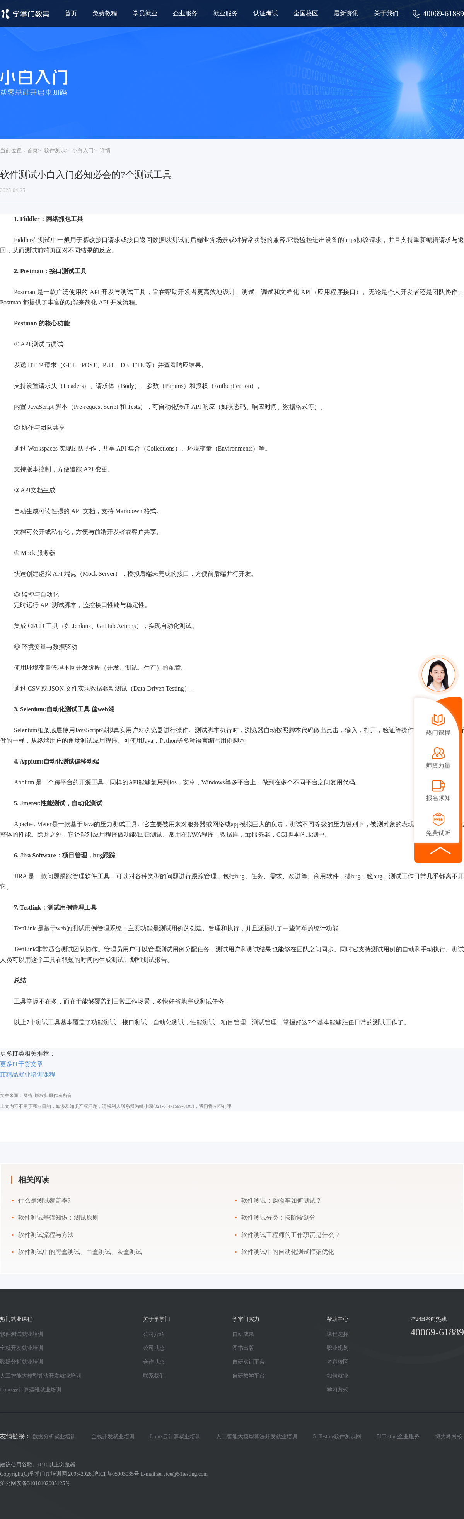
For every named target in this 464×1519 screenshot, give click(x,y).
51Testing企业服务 (398, 1436)
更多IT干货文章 (21, 1064)
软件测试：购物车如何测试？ (281, 1200)
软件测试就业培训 (21, 1334)
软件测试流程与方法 (46, 1235)
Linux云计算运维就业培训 (30, 1390)
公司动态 (154, 1348)
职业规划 (337, 1348)
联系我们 (154, 1376)
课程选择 (337, 1334)
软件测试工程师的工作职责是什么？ (290, 1235)
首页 (71, 13)
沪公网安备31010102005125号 (35, 1483)
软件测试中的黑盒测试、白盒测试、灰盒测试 (80, 1252)
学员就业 (145, 13)
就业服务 (225, 13)
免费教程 (104, 13)
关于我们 (386, 13)
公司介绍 (154, 1334)
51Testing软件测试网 (337, 1436)
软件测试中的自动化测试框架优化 (287, 1252)
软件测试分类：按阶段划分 (278, 1217)
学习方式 (337, 1390)
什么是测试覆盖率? (44, 1200)
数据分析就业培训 (21, 1362)
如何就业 (337, 1376)
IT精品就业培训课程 (27, 1074)
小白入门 (83, 150)
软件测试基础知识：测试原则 (58, 1217)
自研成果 (243, 1334)
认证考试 (265, 13)
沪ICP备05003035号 (116, 1474)
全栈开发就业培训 (21, 1348)
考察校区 (337, 1362)
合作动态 (154, 1362)
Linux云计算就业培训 (175, 1436)
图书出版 (243, 1348)
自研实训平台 (248, 1362)
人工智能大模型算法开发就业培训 (40, 1376)
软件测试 (55, 150)
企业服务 (185, 13)
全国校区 (305, 13)
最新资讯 (346, 13)
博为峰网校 (448, 1436)
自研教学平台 (248, 1376)
